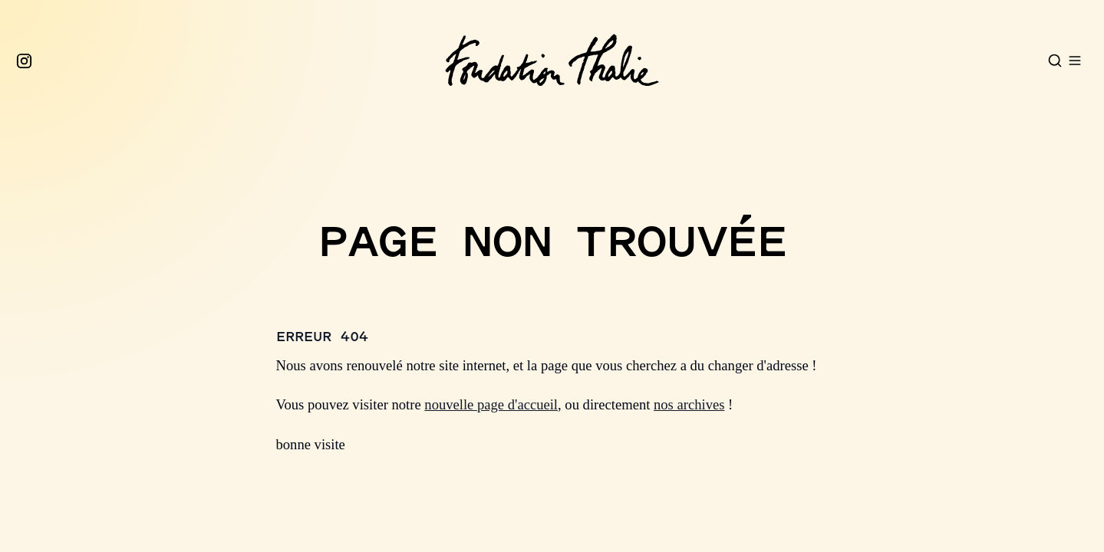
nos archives (689, 404)
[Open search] (1055, 60)
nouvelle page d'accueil (491, 404)
